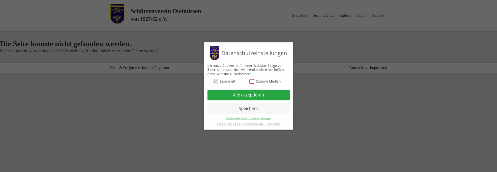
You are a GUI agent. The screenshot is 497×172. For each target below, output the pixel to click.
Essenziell (224, 79)
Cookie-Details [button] (225, 122)
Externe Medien (265, 79)
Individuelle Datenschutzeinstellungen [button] (248, 116)
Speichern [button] (248, 106)
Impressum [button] (273, 122)
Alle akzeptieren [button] (248, 93)
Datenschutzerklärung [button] (250, 122)
